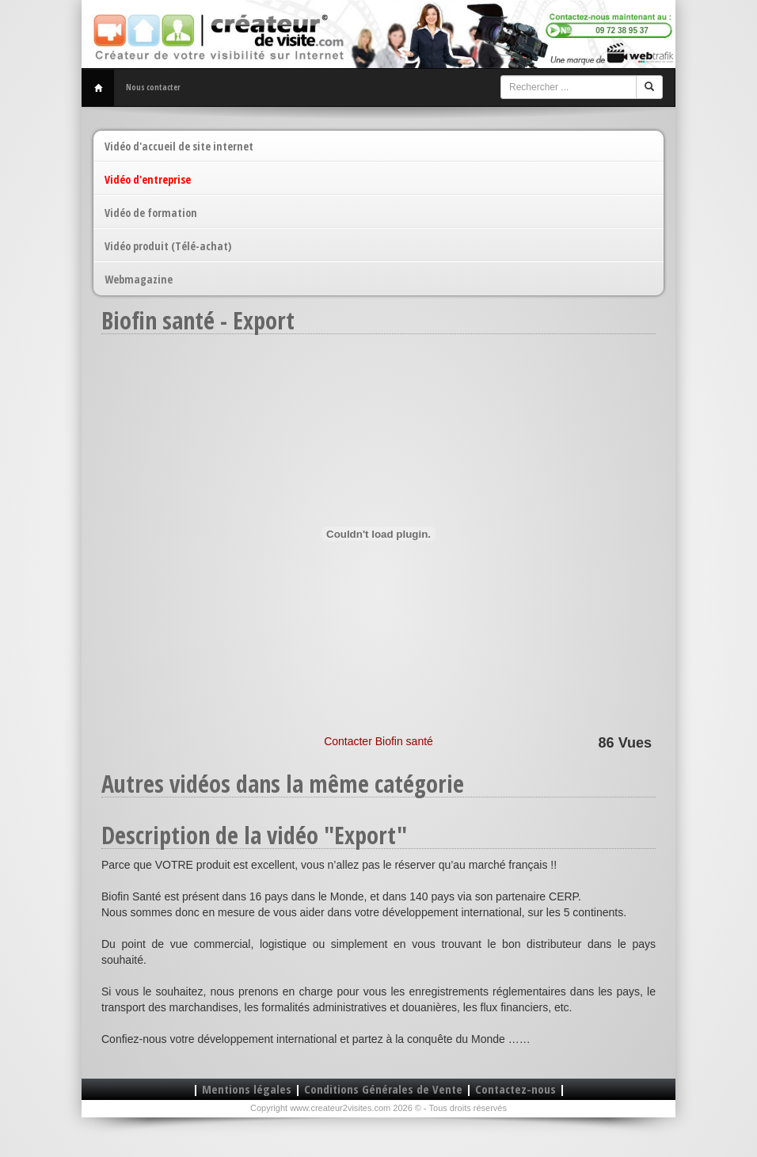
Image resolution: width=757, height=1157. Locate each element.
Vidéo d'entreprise (148, 179)
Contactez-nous (515, 1089)
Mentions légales (246, 1089)
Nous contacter (153, 87)
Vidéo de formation (151, 212)
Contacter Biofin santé (378, 741)
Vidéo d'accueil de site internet (179, 146)
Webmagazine (139, 279)
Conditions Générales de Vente (383, 1089)
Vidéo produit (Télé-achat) (168, 245)
